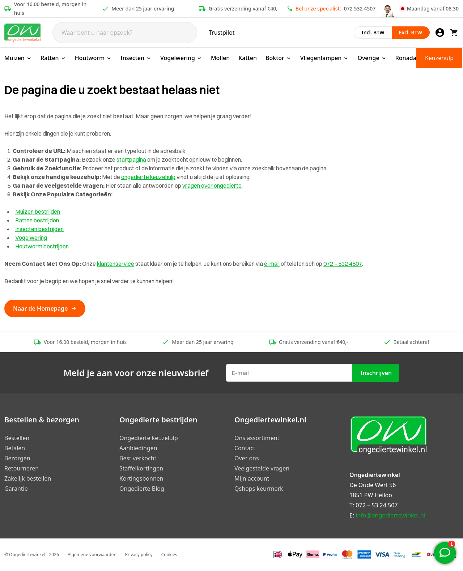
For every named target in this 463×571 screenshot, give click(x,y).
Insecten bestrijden (39, 229)
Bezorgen (17, 458)
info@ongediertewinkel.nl (390, 515)
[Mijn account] (440, 32)
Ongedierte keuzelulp (148, 438)
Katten (247, 58)
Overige (371, 58)
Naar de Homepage (45, 308)
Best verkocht (137, 458)
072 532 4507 (359, 8)
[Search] (124, 32)
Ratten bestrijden (37, 220)
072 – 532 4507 (342, 263)
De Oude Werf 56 (372, 485)
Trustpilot (222, 33)
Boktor (279, 58)
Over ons (246, 458)
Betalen (14, 448)
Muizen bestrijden (37, 211)
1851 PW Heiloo (370, 495)
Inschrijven (376, 373)
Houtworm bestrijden (42, 246)
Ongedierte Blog (141, 489)
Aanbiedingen (138, 448)
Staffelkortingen (141, 468)
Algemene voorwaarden (92, 554)
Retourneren (21, 468)
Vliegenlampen (324, 58)
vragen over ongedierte (212, 185)
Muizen (18, 58)
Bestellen (16, 438)
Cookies (169, 554)
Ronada (405, 58)
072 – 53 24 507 (377, 505)
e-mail (272, 263)
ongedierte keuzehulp (148, 176)
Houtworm (93, 58)
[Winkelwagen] (454, 32)
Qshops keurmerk (258, 489)
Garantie (16, 489)
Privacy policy (139, 554)
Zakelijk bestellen (27, 478)
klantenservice (115, 263)
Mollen (220, 58)
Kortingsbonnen (141, 478)
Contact (244, 448)
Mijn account (251, 478)
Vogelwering (181, 58)
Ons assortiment (256, 438)
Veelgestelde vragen (261, 468)
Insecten (136, 58)
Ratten (53, 58)
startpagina (131, 159)
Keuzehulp (439, 58)
